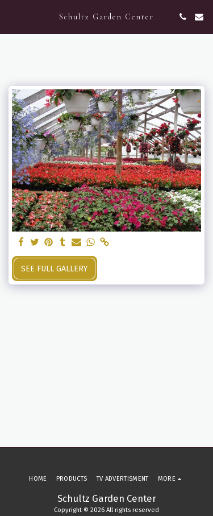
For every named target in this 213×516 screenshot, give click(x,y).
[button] (12, 16)
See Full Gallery (54, 269)
